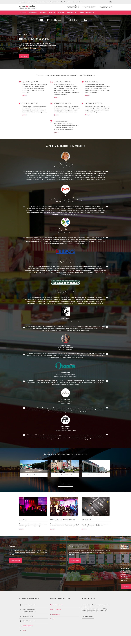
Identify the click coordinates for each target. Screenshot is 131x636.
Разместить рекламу (90, 11)
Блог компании (13, 570)
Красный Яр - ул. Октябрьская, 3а (65, 486)
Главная (27, 11)
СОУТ (28, 620)
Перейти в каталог (65, 495)
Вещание (65, 11)
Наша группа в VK (31, 616)
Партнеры (46, 11)
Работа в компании (57, 600)
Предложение (56, 570)
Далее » (28, 95)
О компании (36, 11)
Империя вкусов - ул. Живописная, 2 (95, 486)
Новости (54, 609)
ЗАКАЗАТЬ (28, 56)
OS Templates (105, 632)
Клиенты (56, 11)
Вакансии (99, 572)
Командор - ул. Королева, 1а (36, 486)
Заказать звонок (87, 607)
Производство (76, 11)
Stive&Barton (43, 632)
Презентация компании (58, 595)
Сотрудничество (56, 604)
